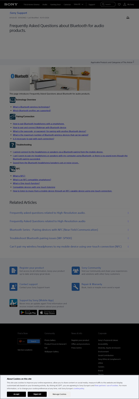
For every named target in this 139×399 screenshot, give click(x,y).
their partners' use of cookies (106, 385)
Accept (16, 394)
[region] (69, 387)
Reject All (37, 394)
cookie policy (79, 388)
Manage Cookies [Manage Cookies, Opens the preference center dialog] (59, 394)
